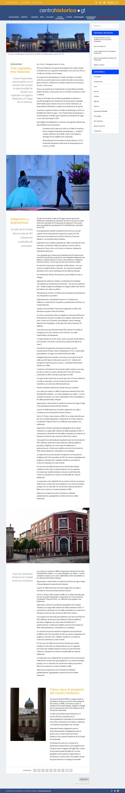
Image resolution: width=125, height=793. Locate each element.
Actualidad (97, 76)
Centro (24, 16)
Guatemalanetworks (44, 790)
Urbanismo (97, 131)
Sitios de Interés (99, 126)
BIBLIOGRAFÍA (37, 3)
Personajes (79, 16)
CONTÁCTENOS (25, 3)
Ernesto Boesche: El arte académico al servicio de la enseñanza (102, 39)
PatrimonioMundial (91, 16)
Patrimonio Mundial (100, 111)
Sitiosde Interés (59, 16)
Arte (42, 16)
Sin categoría (98, 121)
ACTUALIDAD (14, 16)
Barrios (96, 91)
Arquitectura (98, 81)
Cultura (49, 16)
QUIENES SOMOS (12, 3)
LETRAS (69, 16)
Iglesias (96, 101)
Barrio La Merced (99, 46)
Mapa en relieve (99, 64)
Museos (34, 16)
